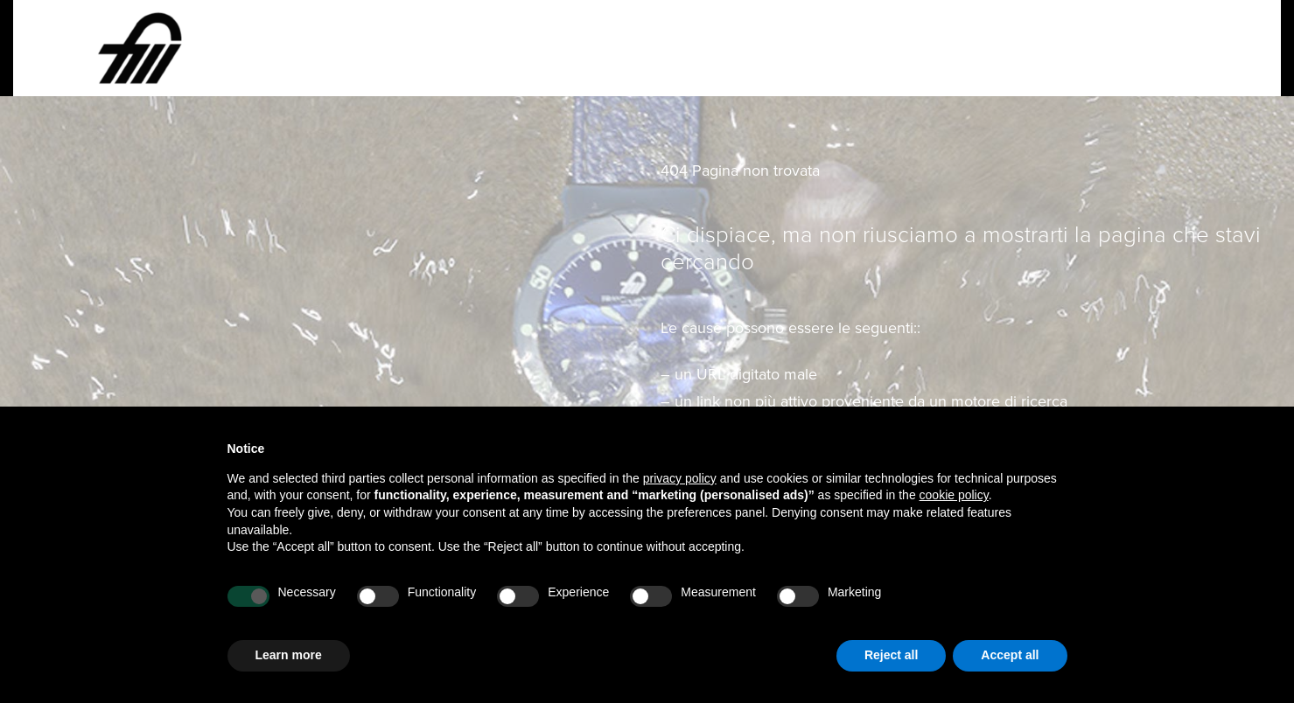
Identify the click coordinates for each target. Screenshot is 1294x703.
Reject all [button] (891, 655)
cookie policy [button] (954, 495)
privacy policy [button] (680, 478)
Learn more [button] (288, 655)
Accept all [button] (1010, 655)
